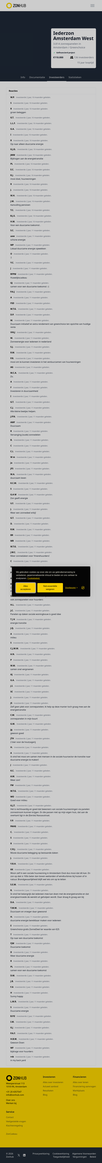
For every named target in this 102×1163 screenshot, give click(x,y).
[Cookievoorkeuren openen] (71, 587)
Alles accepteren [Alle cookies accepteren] (25, 587)
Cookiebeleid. (33, 578)
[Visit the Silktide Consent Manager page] (83, 588)
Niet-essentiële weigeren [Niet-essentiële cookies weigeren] (50, 587)
